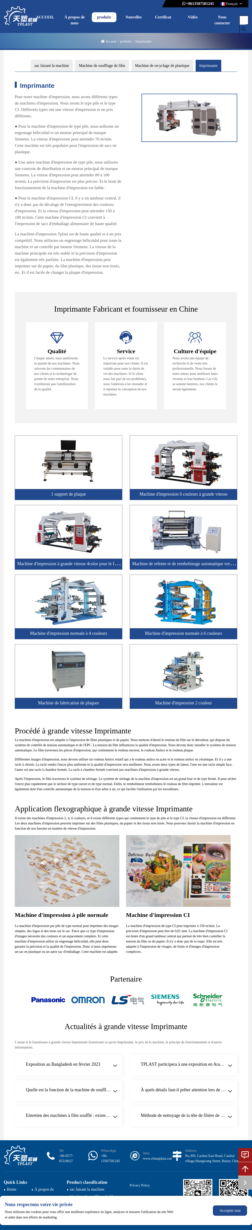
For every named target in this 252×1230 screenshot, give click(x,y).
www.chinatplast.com (158, 1158)
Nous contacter (222, 20)
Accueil (111, 41)
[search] (243, 29)
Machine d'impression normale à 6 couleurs (183, 633)
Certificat (163, 17)
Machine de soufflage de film (102, 65)
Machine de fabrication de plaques (68, 702)
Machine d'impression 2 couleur (183, 702)
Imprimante (208, 65)
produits (104, 17)
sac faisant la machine (51, 65)
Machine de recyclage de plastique (162, 65)
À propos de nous (74, 20)
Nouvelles (134, 17)
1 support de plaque (68, 494)
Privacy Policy (140, 1185)
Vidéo (192, 17)
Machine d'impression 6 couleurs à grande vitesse (183, 494)
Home (11, 1189)
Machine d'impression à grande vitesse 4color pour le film (68, 563)
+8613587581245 (200, 3)
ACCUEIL (45, 17)
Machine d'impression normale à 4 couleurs (68, 633)
